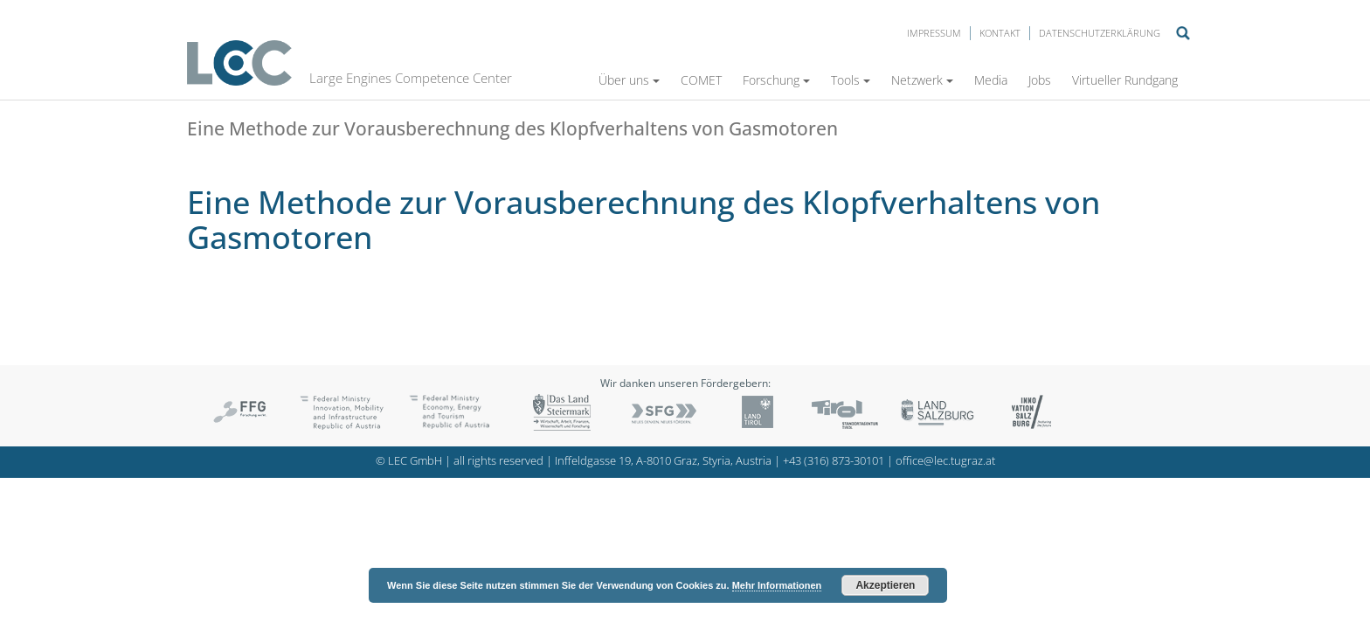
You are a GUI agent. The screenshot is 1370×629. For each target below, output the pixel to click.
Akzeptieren (885, 585)
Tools (850, 80)
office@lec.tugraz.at (945, 460)
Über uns (629, 80)
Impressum (934, 32)
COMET (701, 80)
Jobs (1039, 80)
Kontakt (1000, 32)
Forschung (776, 80)
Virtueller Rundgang (1125, 80)
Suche (1183, 33)
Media (990, 80)
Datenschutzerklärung (1099, 32)
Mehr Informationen (777, 585)
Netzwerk (922, 80)
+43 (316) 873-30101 (833, 460)
